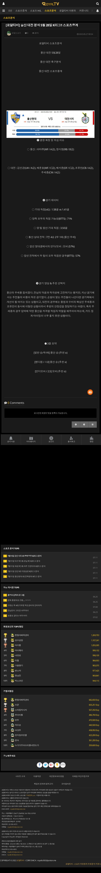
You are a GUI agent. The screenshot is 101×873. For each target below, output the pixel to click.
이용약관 (37, 776)
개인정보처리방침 (56, 776)
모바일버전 (66, 783)
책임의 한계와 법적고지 (43, 783)
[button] (76, 424)
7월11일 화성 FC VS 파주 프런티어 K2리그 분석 (24, 566)
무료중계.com (30, 795)
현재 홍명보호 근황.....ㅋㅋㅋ (17, 600)
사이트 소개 (20, 776)
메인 (9, 10)
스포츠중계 (21, 10)
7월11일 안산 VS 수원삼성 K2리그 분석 (21, 571)
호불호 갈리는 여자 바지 (15, 615)
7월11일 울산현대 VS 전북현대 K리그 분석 (22, 576)
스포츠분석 (50, 10)
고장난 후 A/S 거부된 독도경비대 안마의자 (22, 605)
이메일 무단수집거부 (80, 776)
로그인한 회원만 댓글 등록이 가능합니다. (50, 413)
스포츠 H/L (35, 10)
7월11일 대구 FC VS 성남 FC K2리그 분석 (21, 561)
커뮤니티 (84, 10)
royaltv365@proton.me (17, 809)
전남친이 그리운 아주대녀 (16, 610)
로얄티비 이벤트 (67, 10)
